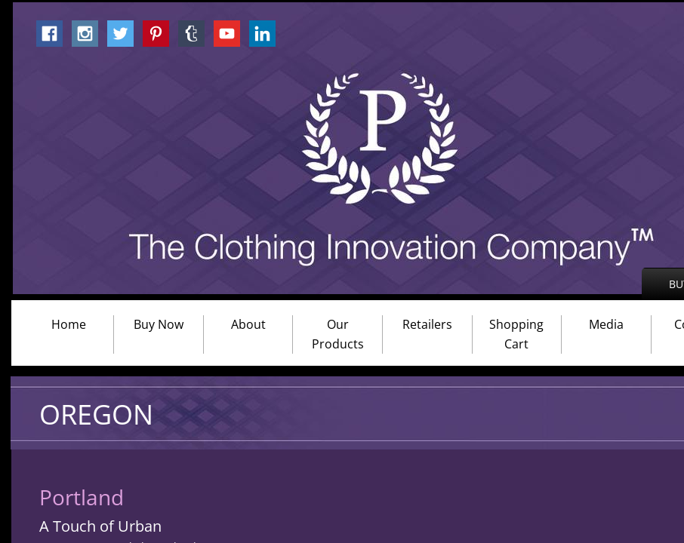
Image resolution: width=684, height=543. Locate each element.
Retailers (427, 324)
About (248, 324)
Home (68, 324)
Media (606, 324)
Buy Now (158, 324)
